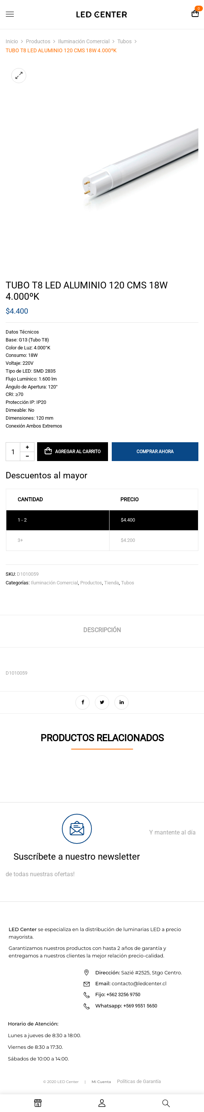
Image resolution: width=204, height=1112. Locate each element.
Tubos (124, 41)
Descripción (102, 630)
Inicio (12, 41)
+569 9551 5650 (140, 1006)
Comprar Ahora (155, 451)
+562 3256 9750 (123, 994)
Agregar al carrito (77, 451)
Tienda (111, 583)
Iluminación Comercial (84, 41)
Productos (38, 41)
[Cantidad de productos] (20, 452)
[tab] (102, 631)
